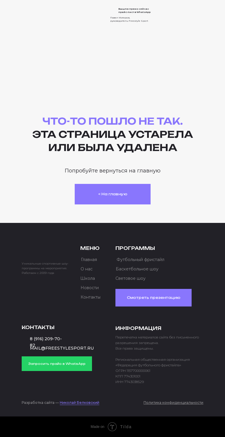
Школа (87, 278)
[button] (192, 14)
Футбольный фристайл (140, 259)
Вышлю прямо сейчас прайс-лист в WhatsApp (134, 10)
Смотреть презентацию (153, 297)
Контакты (90, 297)
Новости (90, 287)
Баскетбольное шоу (137, 269)
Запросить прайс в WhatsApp (57, 363)
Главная (89, 259)
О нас (87, 269)
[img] (45, 13)
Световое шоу (130, 278)
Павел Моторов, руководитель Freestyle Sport (129, 19)
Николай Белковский (79, 402)
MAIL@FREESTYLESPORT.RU (62, 348)
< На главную (112, 194)
